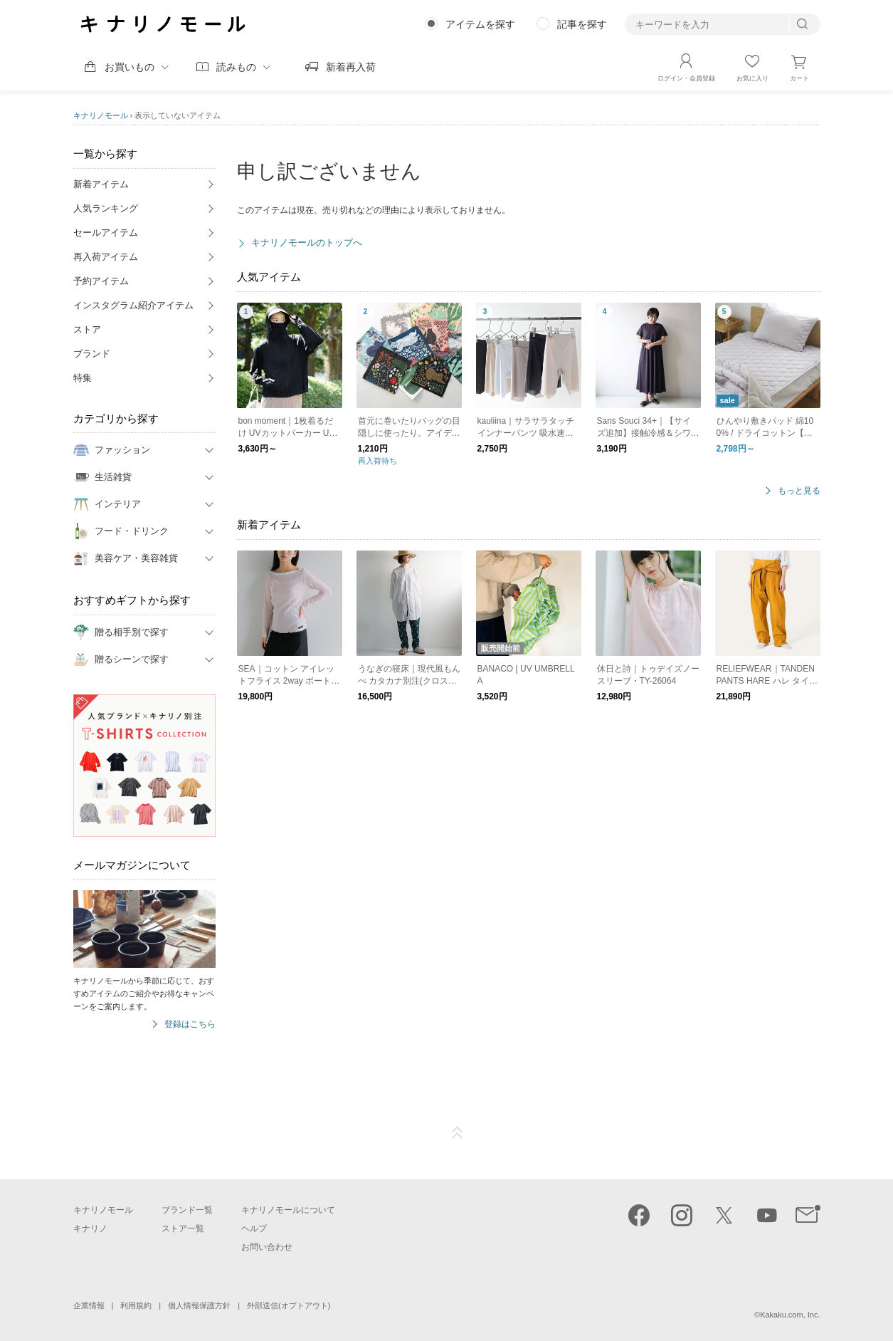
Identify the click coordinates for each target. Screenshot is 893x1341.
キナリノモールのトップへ (306, 242)
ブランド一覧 (187, 1210)
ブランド (91, 353)
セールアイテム (105, 232)
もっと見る (799, 491)
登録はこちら (190, 1024)
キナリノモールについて (288, 1210)
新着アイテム (101, 184)
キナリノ (90, 1228)
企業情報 (89, 1305)
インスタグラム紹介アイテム (133, 305)
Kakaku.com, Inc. (790, 1314)
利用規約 (136, 1305)
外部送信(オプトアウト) (288, 1305)
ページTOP (457, 1133)
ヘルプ (254, 1228)
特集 (82, 377)
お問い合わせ (266, 1247)
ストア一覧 (183, 1228)
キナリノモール (100, 115)
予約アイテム (101, 281)
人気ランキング (105, 208)
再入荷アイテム (105, 256)
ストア (87, 329)
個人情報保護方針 (199, 1305)
